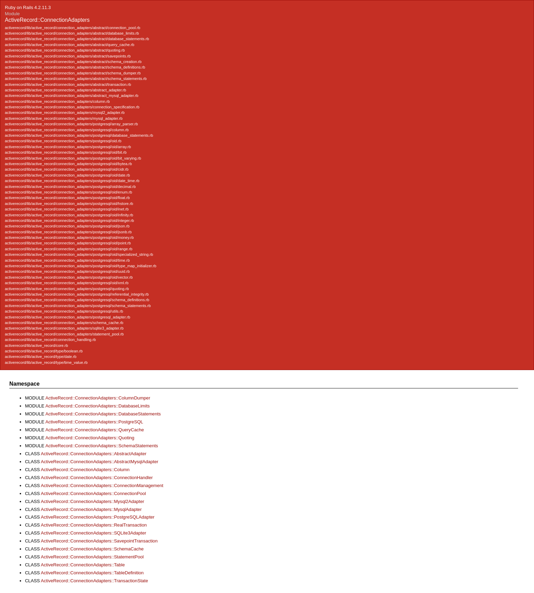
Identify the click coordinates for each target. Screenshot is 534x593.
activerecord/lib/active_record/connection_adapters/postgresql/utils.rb (64, 311)
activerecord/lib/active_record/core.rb (36, 345)
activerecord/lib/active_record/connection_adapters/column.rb (57, 101)
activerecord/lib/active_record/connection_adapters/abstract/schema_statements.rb (76, 79)
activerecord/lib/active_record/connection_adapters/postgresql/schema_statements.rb (78, 306)
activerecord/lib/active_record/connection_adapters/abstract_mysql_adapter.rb (71, 95)
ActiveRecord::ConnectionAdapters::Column (85, 469)
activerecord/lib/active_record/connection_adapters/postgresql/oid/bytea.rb (68, 164)
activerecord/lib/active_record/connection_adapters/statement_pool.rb (64, 334)
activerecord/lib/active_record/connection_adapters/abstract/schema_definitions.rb (75, 67)
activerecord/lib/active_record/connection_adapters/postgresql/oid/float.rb (67, 198)
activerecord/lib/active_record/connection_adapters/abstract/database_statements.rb (77, 39)
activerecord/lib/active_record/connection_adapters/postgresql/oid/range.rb (68, 249)
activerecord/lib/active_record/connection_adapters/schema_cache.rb (64, 323)
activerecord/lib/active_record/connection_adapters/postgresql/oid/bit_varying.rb (73, 158)
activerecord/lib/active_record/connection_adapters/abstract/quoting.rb (65, 50)
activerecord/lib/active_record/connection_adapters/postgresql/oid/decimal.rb (70, 187)
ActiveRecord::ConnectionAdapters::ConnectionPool (93, 493)
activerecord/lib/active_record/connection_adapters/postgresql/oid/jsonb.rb (68, 232)
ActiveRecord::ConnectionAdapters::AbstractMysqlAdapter (99, 461)
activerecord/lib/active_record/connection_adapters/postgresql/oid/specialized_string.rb (79, 254)
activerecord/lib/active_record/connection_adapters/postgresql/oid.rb (63, 141)
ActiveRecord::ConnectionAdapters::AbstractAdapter (93, 453)
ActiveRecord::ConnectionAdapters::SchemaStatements (101, 445)
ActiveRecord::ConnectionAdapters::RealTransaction (94, 525)
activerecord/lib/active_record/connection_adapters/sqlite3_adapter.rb (64, 328)
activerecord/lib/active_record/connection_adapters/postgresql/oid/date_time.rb (72, 181)
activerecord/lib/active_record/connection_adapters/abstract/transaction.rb (68, 84)
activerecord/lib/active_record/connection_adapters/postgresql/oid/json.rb (67, 226)
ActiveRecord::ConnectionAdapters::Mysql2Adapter (92, 501)
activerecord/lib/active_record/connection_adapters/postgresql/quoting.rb (67, 289)
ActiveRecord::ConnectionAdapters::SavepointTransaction (99, 540)
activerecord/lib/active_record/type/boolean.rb (44, 351)
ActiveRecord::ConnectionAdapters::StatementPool (92, 556)
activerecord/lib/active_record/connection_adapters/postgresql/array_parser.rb (71, 124)
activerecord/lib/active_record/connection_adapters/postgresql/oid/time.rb (67, 260)
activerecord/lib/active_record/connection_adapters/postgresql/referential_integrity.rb (77, 294)
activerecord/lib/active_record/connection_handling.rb (50, 340)
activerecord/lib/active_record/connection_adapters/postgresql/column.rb (67, 130)
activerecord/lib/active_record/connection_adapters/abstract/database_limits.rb (72, 33)
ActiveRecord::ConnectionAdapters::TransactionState (94, 580)
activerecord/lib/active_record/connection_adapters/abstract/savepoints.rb (68, 56)
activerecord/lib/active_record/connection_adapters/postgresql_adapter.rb (67, 317)
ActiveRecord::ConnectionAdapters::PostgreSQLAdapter (98, 517)
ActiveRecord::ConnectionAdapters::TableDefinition (92, 572)
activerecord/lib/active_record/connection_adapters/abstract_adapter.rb (65, 90)
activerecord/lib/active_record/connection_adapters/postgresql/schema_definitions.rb (77, 300)
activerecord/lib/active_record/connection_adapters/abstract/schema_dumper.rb (73, 73)
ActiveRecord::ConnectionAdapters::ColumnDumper (97, 398)
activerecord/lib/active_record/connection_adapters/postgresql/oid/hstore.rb (69, 203)
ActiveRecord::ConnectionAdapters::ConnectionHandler (97, 477)
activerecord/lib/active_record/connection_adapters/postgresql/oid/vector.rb (69, 277)
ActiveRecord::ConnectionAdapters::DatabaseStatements (103, 413)
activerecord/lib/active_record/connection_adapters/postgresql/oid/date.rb (67, 175)
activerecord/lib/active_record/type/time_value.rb (46, 362)
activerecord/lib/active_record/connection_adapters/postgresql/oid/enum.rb (68, 192)
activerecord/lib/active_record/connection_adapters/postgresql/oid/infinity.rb (69, 215)
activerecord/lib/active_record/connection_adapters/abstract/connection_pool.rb (72, 28)
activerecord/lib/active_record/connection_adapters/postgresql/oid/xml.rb (66, 283)
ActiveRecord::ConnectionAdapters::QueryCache (94, 429)
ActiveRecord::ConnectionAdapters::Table (83, 564)
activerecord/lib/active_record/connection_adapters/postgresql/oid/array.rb (68, 147)
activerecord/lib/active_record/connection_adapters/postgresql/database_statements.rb (79, 135)
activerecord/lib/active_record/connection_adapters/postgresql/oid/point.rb (68, 243)
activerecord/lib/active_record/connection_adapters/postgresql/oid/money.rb (69, 237)
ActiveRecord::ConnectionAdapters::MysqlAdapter (91, 509)
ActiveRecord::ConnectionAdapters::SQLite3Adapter (93, 533)
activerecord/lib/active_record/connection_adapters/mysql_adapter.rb (63, 118)
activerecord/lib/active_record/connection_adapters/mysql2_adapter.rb (65, 112)
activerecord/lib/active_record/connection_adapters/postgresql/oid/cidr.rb (66, 169)
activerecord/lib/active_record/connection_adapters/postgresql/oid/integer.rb (69, 220)
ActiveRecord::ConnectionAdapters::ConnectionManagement (102, 485)
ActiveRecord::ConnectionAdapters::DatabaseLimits (97, 405)
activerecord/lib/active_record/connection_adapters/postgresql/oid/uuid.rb (67, 271)
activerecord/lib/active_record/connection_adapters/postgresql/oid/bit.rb (66, 152)
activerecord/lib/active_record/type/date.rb (40, 356)
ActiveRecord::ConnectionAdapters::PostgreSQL (94, 421)
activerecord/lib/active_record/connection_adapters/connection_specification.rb (72, 107)
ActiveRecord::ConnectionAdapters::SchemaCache (92, 548)
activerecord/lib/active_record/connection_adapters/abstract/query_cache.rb (69, 45)
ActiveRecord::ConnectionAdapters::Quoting (89, 437)
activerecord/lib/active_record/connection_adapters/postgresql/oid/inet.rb (67, 209)
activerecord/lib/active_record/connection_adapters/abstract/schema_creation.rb (73, 62)
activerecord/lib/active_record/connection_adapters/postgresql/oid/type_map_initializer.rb (80, 266)
